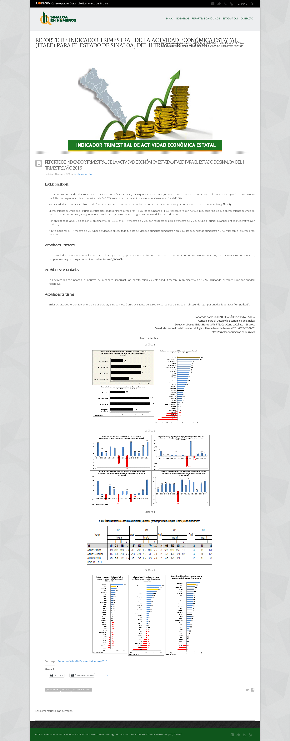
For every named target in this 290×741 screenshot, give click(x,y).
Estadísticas (230, 18)
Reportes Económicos (206, 18)
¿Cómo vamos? (185, 42)
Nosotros (182, 18)
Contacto (247, 18)
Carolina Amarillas (83, 173)
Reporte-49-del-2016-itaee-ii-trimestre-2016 (82, 661)
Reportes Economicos (82, 689)
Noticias (172, 42)
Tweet (108, 675)
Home (164, 42)
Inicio (169, 18)
